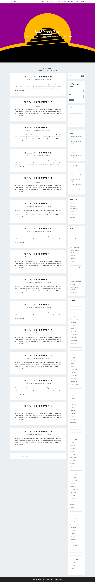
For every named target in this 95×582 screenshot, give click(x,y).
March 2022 (73, 401)
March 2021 (73, 436)
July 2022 (72, 390)
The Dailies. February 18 (38, 330)
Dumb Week (73, 258)
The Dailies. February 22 (38, 228)
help (71, 264)
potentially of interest (75, 281)
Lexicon (72, 272)
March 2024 (73, 331)
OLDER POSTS (24, 456)
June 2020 (72, 463)
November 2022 (74, 378)
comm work (73, 241)
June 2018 (72, 533)
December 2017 (73, 551)
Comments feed (74, 120)
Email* (76, 96)
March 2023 (73, 366)
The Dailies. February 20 (38, 279)
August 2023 (73, 352)
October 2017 (73, 557)
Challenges (57, 1)
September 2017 (74, 559)
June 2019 (72, 498)
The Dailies (72, 220)
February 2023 (73, 369)
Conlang (14, 1)
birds (71, 233)
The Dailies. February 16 (38, 380)
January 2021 (73, 442)
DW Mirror (77, 1)
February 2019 (73, 510)
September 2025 (74, 319)
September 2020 (74, 454)
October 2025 (73, 316)
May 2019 (72, 501)
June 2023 (72, 357)
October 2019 (73, 486)
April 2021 (72, 434)
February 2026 (73, 305)
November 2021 (74, 413)
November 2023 (74, 343)
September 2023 (74, 349)
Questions (72, 284)
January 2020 (73, 477)
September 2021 (74, 419)
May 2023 (72, 360)
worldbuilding (73, 292)
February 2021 (73, 439)
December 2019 (73, 480)
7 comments (48, 180)
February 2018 (73, 545)
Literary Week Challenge (75, 275)
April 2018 (72, 539)
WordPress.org (73, 123)
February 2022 (73, 404)
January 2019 (73, 513)
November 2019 (74, 483)
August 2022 (73, 387)
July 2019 (72, 495)
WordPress (50, 579)
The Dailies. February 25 (38, 152)
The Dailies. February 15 (38, 406)
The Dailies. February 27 (38, 102)
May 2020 (72, 466)
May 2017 (72, 571)
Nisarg (60, 579)
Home (42, 1)
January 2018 (73, 548)
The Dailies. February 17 (38, 355)
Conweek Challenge (74, 247)
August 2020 (73, 457)
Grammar (72, 261)
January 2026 (73, 308)
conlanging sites (74, 244)
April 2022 (72, 398)
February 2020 (73, 475)
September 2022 (74, 384)
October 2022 (73, 381)
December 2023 (73, 340)
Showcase (64, 1)
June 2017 (72, 568)
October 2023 (73, 346)
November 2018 (74, 518)
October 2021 (73, 416)
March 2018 (73, 542)
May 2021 (72, 431)
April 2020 (72, 469)
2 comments (48, 130)
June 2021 (72, 428)
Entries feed (73, 117)
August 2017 (73, 562)
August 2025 (73, 322)
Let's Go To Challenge (75, 267)
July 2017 (72, 565)
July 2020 (72, 460)
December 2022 (73, 375)
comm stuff (73, 238)
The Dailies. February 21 (38, 254)
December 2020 (73, 445)
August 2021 (73, 422)
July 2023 (72, 354)
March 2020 (73, 472)
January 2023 (73, 372)
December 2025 (73, 311)
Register (72, 112)
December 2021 (73, 410)
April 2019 (72, 504)
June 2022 (72, 393)
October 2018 (73, 521)
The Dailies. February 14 (38, 431)
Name (76, 90)
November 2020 (74, 448)
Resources (70, 1)
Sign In (82, 1)
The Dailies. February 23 (38, 203)
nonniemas (40, 79)
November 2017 (74, 554)
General (72, 211)
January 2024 (73, 337)
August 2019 (73, 492)
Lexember (72, 270)
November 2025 (74, 313)
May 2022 (72, 395)
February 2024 (73, 334)
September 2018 (74, 524)
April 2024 (72, 328)
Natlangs (72, 278)
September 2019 (74, 489)
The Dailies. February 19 (38, 304)
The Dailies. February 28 (38, 76)
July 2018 (72, 530)
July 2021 (72, 425)
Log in (71, 115)
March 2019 (73, 507)
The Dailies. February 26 (38, 127)
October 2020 (73, 451)
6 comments (48, 358)
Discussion (49, 1)
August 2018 (73, 527)
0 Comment (48, 79)
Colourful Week (73, 236)
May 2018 (72, 536)
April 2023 (72, 363)
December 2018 (73, 516)
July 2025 (72, 325)
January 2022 (73, 407)
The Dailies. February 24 (38, 178)
